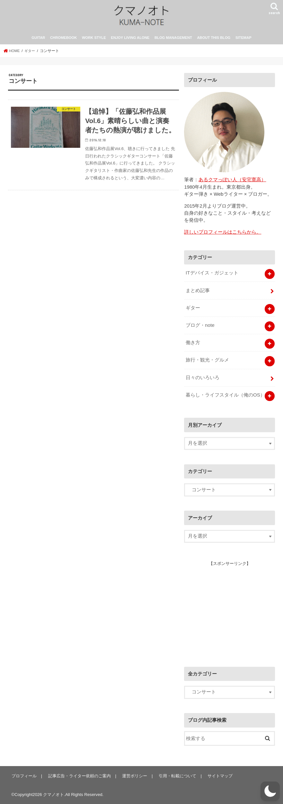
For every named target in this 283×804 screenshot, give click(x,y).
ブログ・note (200, 326)
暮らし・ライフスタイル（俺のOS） (225, 394)
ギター (193, 309)
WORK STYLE (94, 41)
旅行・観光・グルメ (207, 360)
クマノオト (53, 793)
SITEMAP (243, 41)
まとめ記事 (198, 292)
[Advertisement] (232, 609)
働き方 (193, 343)
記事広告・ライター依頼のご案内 (78, 775)
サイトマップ (217, 775)
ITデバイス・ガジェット (212, 275)
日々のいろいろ (202, 377)
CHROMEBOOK (63, 41)
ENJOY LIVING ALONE (130, 41)
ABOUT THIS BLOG (214, 41)
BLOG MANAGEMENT (173, 41)
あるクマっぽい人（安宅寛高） (232, 182)
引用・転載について (175, 775)
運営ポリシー (133, 775)
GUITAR (38, 41)
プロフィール (23, 775)
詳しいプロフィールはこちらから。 (222, 235)
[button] (270, 791)
